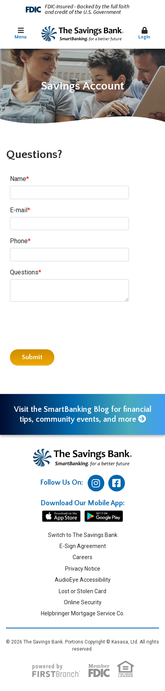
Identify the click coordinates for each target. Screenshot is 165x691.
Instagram (96, 483)
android (103, 516)
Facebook (116, 483)
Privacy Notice (82, 568)
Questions (24, 272)
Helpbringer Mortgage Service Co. (83, 613)
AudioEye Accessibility (83, 580)
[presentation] (70, 325)
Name (18, 179)
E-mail (18, 210)
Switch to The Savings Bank (82, 535)
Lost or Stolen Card (82, 591)
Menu (20, 33)
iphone (61, 516)
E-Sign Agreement (82, 546)
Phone (19, 241)
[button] (20, 34)
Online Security (83, 602)
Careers (82, 557)
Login (144, 33)
